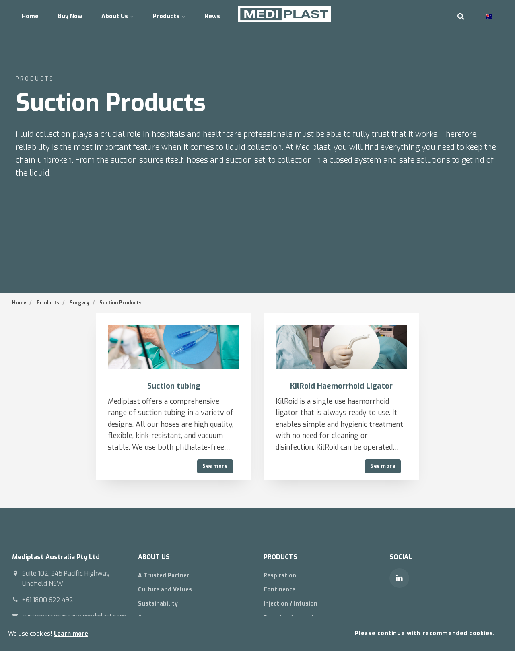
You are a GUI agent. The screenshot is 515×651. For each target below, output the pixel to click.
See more (214, 466)
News (233, 14)
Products (186, 14)
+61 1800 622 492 (48, 600)
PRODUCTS (282, 557)
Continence (281, 590)
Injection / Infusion (292, 604)
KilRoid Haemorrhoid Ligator (341, 386)
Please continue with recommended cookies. (424, 633)
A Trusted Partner (166, 575)
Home (32, 14)
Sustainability (159, 604)
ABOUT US (156, 557)
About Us (129, 14)
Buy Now (77, 14)
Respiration (281, 575)
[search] (461, 14)
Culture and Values (167, 590)
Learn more (71, 633)
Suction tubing (174, 386)
